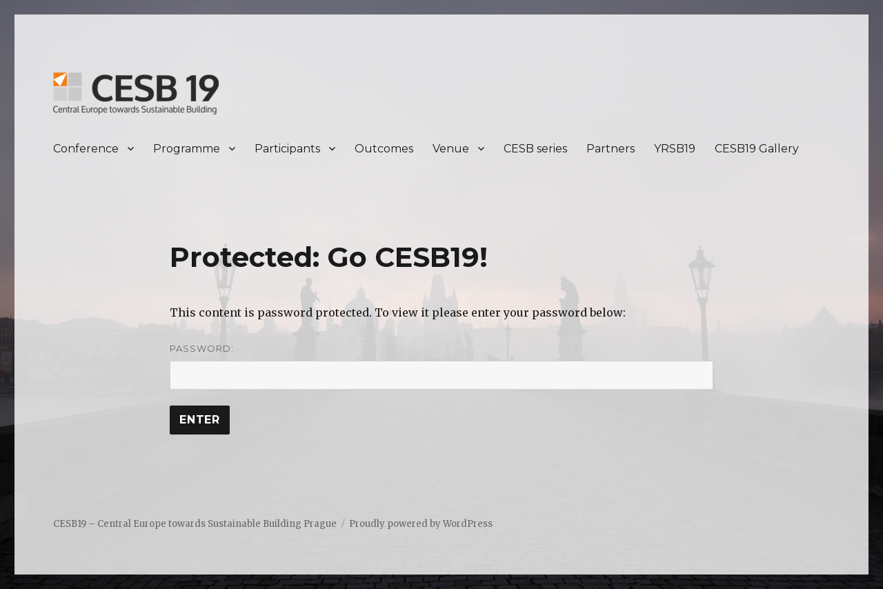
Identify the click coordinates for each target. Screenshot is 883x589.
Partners (610, 148)
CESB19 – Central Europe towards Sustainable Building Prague (195, 524)
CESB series (535, 148)
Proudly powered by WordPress (421, 524)
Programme (186, 148)
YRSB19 (674, 148)
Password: (441, 366)
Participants (287, 148)
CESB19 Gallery (757, 148)
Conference (86, 148)
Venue (451, 148)
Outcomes (384, 148)
